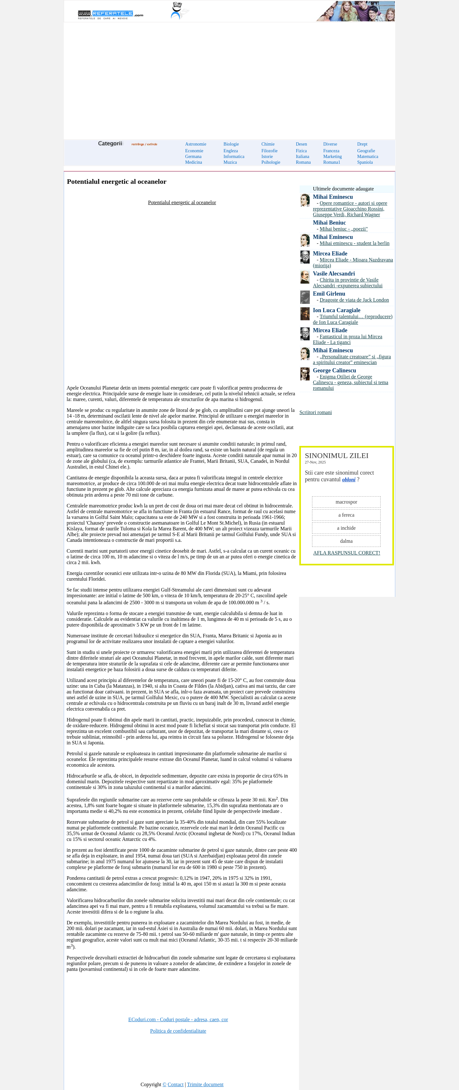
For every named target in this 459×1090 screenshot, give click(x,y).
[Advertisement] (229, 77)
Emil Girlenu (329, 293)
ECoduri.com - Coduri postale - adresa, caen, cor (178, 1019)
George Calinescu (334, 370)
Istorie (267, 156)
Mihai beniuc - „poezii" (344, 229)
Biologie (231, 144)
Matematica (367, 156)
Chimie (267, 144)
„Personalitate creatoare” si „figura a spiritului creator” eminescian (352, 359)
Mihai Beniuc (329, 222)
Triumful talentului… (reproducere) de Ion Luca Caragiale (353, 319)
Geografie (366, 150)
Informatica (233, 156)
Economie (194, 150)
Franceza (331, 150)
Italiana (302, 156)
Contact (176, 1084)
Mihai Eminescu (333, 197)
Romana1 (331, 162)
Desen (301, 144)
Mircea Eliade (330, 253)
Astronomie (195, 144)
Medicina (193, 162)
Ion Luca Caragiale (337, 310)
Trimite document (205, 1084)
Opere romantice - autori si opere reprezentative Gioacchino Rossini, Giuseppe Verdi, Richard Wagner (350, 208)
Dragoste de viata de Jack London (354, 300)
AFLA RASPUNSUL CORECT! (346, 553)
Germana (193, 156)
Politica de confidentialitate (178, 1031)
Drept (362, 144)
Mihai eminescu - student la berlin (355, 243)
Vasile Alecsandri (334, 273)
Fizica (301, 150)
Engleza (230, 150)
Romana (303, 162)
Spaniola (365, 162)
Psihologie (270, 162)
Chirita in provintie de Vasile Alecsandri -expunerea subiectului (348, 282)
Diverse (330, 144)
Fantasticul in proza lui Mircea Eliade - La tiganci (347, 339)
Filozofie (269, 150)
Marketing (332, 156)
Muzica (230, 162)
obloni (348, 479)
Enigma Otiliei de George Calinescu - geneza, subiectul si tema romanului (350, 382)
